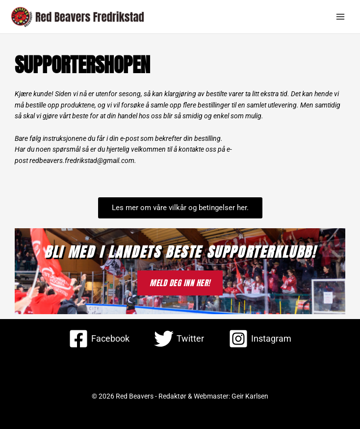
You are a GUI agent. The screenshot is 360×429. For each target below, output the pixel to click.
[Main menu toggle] (341, 17)
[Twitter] (179, 339)
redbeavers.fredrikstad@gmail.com (81, 160)
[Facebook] (99, 339)
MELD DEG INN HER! (180, 283)
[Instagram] (260, 339)
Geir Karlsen (249, 396)
